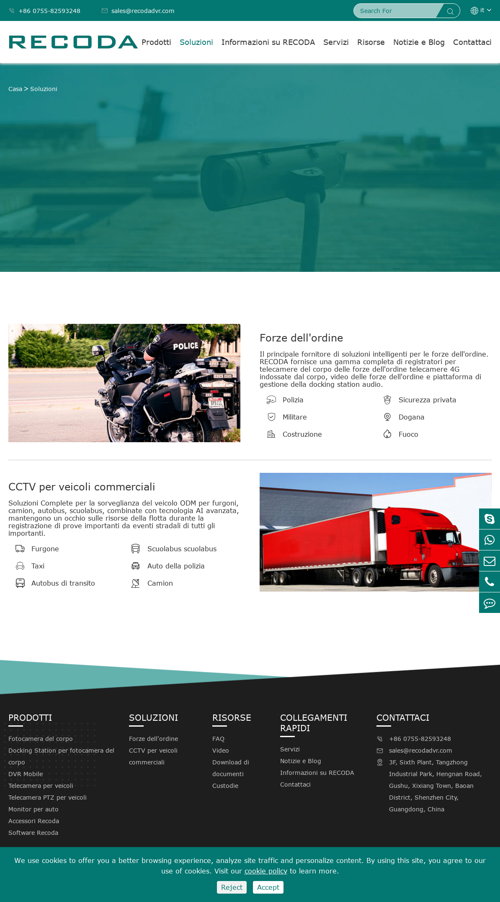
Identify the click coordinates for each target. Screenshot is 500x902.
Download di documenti (230, 768)
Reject (231, 887)
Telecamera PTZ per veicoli (47, 797)
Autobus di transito (51, 583)
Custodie (225, 785)
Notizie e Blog (419, 42)
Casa (15, 88)
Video (220, 750)
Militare (283, 417)
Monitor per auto (33, 809)
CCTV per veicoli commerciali (81, 486)
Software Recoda (33, 832)
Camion (148, 583)
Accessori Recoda (33, 820)
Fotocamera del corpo (40, 738)
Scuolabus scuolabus (170, 548)
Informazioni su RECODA (268, 42)
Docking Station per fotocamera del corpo (61, 756)
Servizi (336, 42)
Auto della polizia (164, 565)
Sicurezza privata (416, 399)
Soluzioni (196, 42)
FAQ (218, 738)
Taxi (26, 565)
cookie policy (266, 871)
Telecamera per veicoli (40, 785)
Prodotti (156, 42)
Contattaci (472, 42)
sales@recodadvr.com (138, 10)
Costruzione (291, 434)
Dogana (400, 417)
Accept (268, 887)
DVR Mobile (25, 773)
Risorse (371, 42)
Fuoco (397, 434)
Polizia (282, 399)
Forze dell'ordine (301, 337)
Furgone (33, 548)
